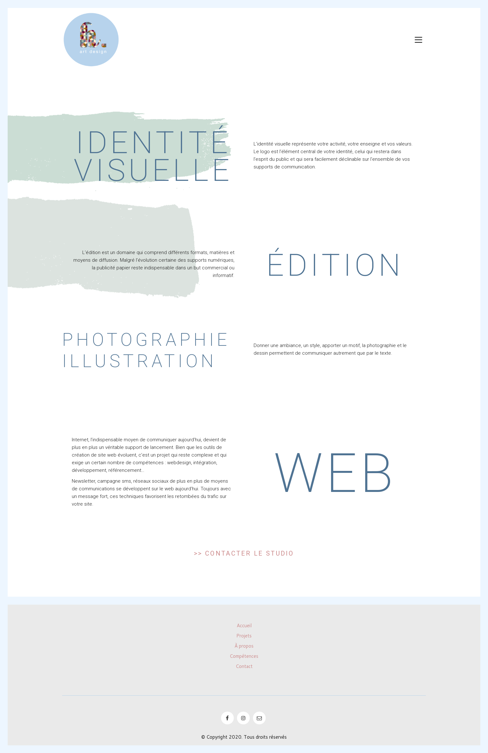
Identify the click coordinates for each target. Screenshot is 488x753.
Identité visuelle (153, 156)
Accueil (244, 625)
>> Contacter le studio (244, 553)
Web (335, 473)
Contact (244, 666)
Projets (244, 636)
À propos (244, 646)
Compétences (244, 656)
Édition (334, 265)
